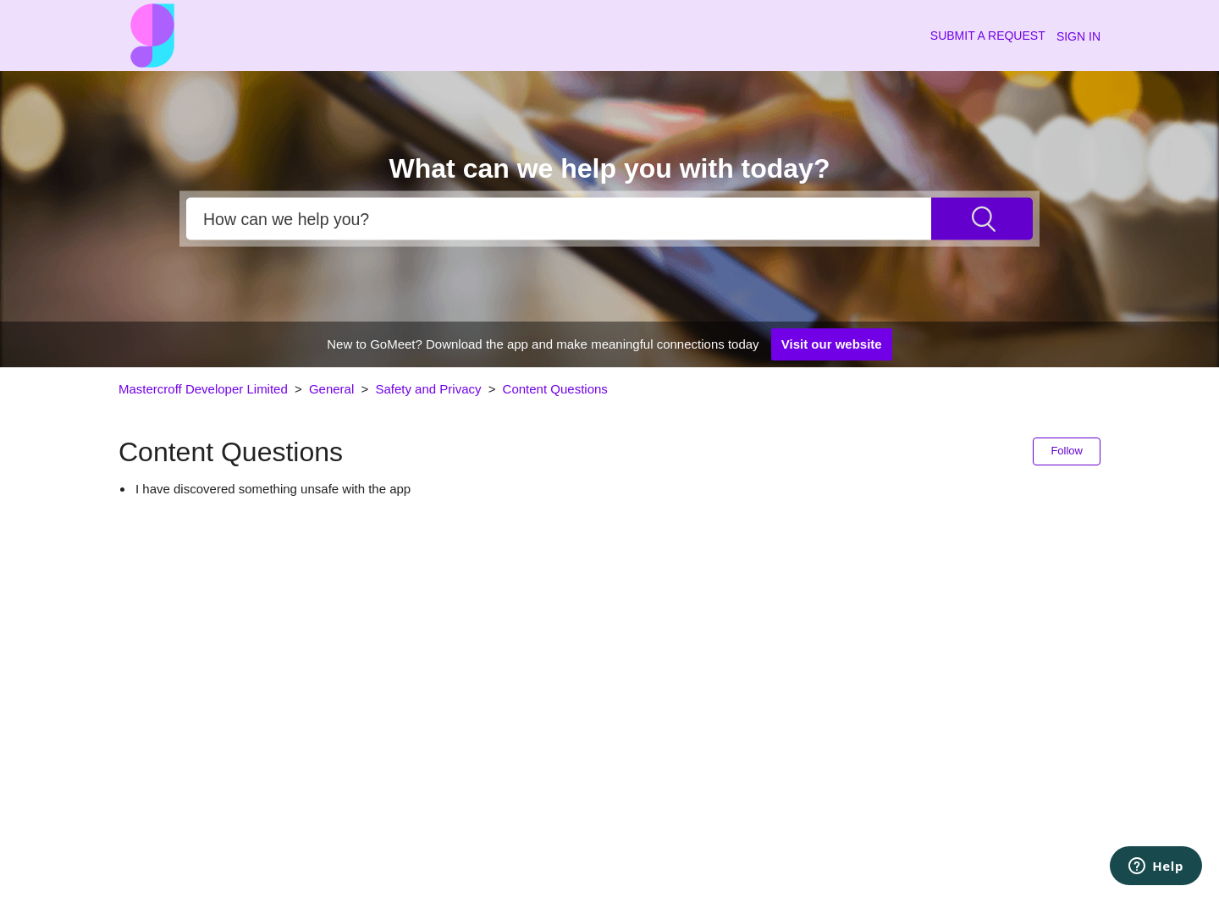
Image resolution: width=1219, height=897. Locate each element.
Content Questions (555, 389)
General (331, 389)
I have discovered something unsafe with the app (273, 489)
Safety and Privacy (429, 389)
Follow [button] (1067, 450)
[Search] (558, 219)
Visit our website (831, 344)
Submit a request (987, 35)
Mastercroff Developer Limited (203, 389)
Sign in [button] (1078, 36)
